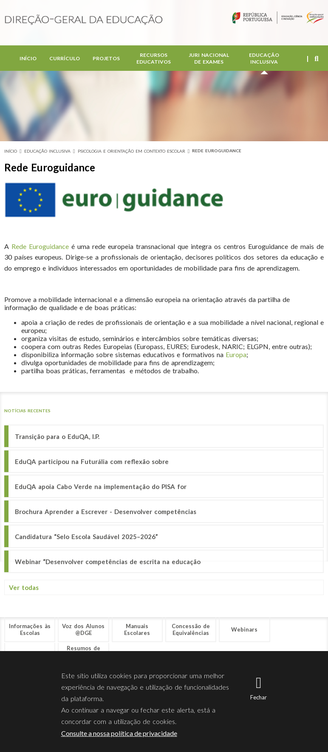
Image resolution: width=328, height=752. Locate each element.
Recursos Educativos (153, 59)
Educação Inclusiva (264, 59)
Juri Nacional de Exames (209, 59)
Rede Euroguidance (216, 150)
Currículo (64, 59)
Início (28, 59)
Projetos (106, 59)
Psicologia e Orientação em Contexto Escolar (131, 151)
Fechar (258, 697)
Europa (236, 354)
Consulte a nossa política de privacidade (119, 733)
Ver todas (24, 587)
